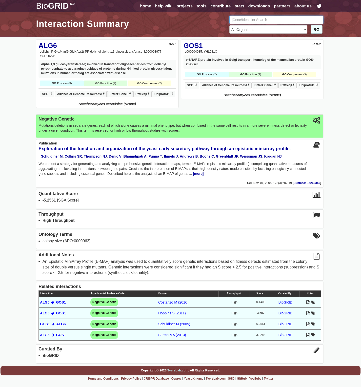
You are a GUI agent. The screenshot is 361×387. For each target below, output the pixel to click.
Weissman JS (251, 156)
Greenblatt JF (227, 156)
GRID (55, 5)
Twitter (268, 378)
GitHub (242, 378)
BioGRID (286, 302)
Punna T (155, 156)
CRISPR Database (156, 378)
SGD (47, 94)
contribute (220, 6)
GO (316, 29)
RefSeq (143, 94)
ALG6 (48, 45)
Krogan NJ (273, 156)
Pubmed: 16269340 (307, 183)
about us (303, 6)
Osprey (176, 378)
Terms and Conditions (103, 378)
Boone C (207, 156)
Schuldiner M (52, 156)
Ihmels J (171, 156)
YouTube (255, 378)
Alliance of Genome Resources (80, 94)
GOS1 (193, 45)
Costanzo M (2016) (173, 302)
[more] (198, 174)
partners (282, 6)
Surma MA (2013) (172, 335)
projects (185, 6)
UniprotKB (163, 94)
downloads (259, 6)
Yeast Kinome (193, 378)
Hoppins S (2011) (172, 313)
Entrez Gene (119, 94)
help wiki (164, 6)
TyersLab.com (177, 370)
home (145, 6)
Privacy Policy (131, 378)
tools (201, 6)
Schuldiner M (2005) (174, 324)
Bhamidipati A (135, 156)
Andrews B (189, 156)
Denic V (115, 156)
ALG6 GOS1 (53, 302)
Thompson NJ (95, 156)
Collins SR (73, 156)
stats (239, 6)
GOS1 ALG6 (53, 324)
